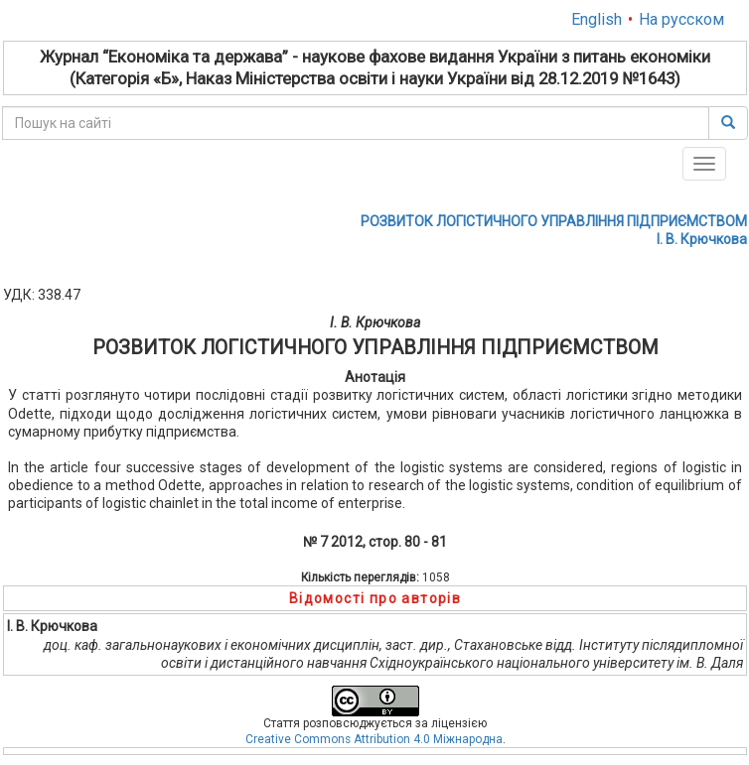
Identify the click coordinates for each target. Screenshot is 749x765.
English (596, 19)
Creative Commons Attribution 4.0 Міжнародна (374, 739)
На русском (681, 19)
